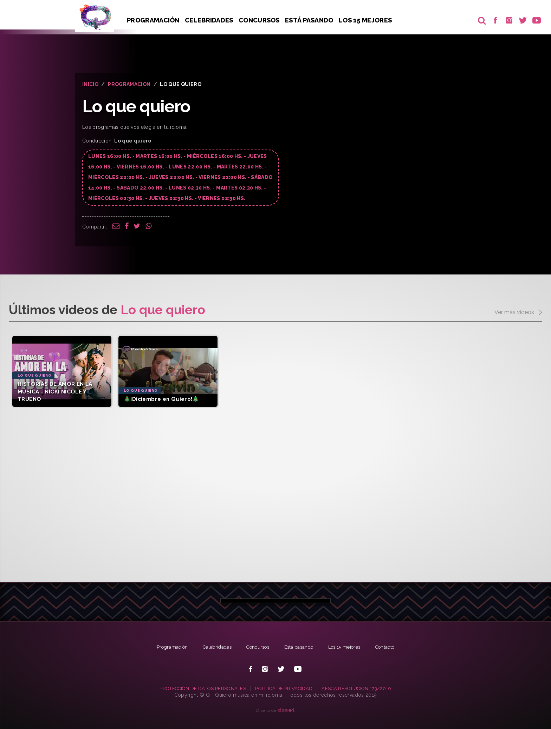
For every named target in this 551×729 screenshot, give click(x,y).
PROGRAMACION (129, 84)
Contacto (392, 647)
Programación (153, 20)
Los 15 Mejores (367, 20)
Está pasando (311, 20)
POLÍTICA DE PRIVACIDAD (285, 688)
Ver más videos (518, 313)
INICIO (90, 84)
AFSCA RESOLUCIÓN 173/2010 (361, 688)
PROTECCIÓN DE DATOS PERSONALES (199, 688)
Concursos (260, 20)
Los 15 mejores (349, 647)
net (286, 710)
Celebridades (210, 20)
